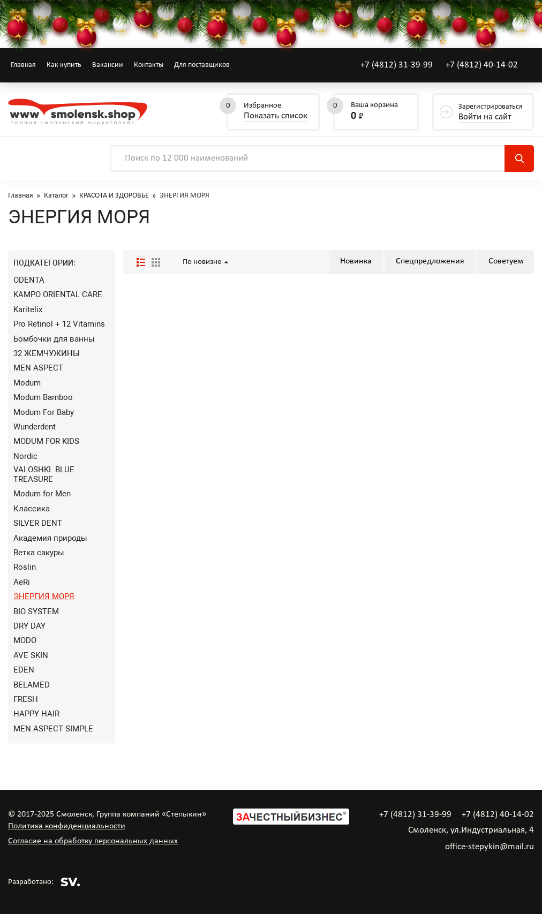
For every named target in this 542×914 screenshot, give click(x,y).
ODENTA (28, 280)
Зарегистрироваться (490, 113)
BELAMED (31, 685)
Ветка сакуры (38, 552)
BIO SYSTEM (36, 611)
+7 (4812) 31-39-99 (396, 65)
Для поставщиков (202, 65)
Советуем (505, 261)
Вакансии (107, 65)
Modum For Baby (43, 412)
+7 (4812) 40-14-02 (482, 65)
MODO (24, 640)
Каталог (56, 196)
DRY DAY (29, 626)
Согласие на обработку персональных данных (93, 841)
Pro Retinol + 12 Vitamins (59, 324)
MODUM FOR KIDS (46, 441)
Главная (23, 65)
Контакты (148, 65)
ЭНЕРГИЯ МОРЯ (43, 596)
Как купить (64, 65)
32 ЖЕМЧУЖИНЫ (46, 353)
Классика (31, 508)
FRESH (25, 699)
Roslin (24, 567)
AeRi (21, 582)
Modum (27, 383)
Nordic (25, 456)
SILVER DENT (37, 523)
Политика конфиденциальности (66, 826)
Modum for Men (42, 493)
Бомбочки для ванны (54, 339)
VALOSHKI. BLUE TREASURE (43, 474)
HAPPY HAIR (36, 714)
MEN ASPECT (38, 368)
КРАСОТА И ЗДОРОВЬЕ (114, 196)
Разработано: (44, 882)
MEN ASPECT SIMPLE (53, 729)
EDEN (23, 670)
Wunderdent (34, 427)
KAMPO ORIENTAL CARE (57, 294)
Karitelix (27, 309)
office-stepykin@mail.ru (489, 846)
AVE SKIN (30, 655)
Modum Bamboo (43, 397)
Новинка (356, 261)
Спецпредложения (430, 261)
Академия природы (50, 538)
